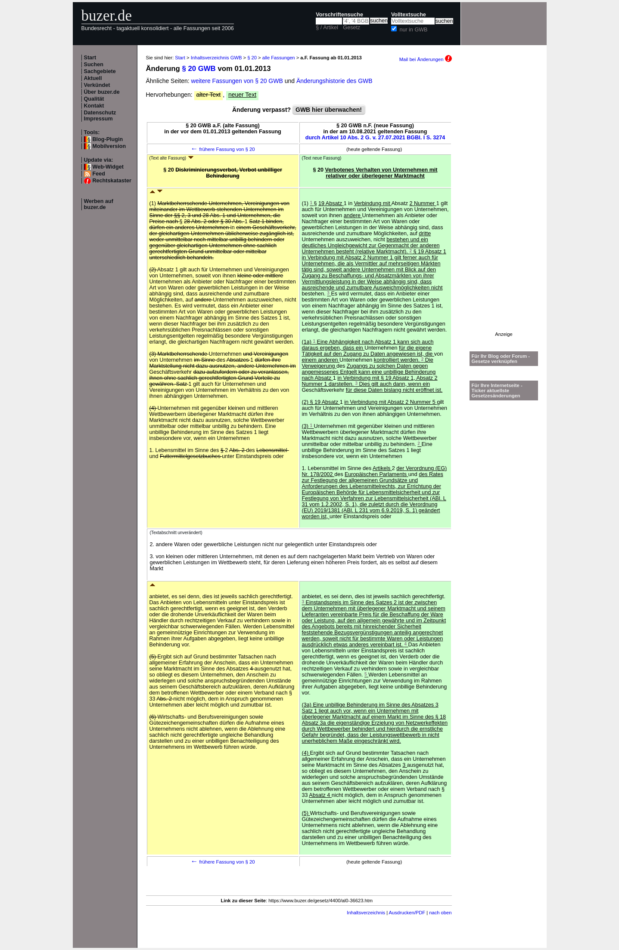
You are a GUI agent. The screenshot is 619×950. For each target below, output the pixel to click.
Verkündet (97, 85)
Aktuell (93, 78)
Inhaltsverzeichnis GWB (216, 57)
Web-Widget (108, 167)
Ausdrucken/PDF (407, 912)
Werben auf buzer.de (98, 204)
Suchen (94, 64)
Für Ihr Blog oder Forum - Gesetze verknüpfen (501, 359)
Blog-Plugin (108, 139)
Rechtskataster (112, 181)
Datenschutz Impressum (100, 116)
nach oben (440, 912)
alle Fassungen (278, 57)
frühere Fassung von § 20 (222, 149)
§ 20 (252, 57)
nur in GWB (413, 30)
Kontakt (94, 106)
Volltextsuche (408, 15)
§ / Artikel (327, 28)
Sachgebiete (100, 71)
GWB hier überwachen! (329, 109)
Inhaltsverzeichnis (366, 912)
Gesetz (351, 28)
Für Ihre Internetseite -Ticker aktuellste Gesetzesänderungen (497, 390)
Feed (99, 174)
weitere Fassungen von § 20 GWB (237, 80)
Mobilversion (109, 146)
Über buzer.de (102, 92)
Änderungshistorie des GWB (334, 80)
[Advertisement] (504, 203)
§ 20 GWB (198, 69)
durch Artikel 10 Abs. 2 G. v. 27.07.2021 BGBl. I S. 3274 (375, 138)
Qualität (94, 99)
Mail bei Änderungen (425, 59)
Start (90, 58)
